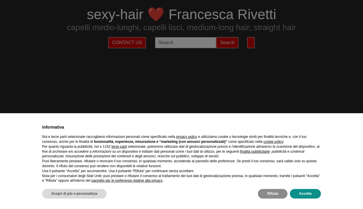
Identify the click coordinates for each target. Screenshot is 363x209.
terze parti (119, 147)
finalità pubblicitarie (255, 151)
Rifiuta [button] (272, 194)
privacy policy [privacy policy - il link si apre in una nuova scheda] (186, 137)
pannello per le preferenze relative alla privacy (127, 181)
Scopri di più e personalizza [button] (74, 194)
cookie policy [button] (273, 142)
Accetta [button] (305, 194)
